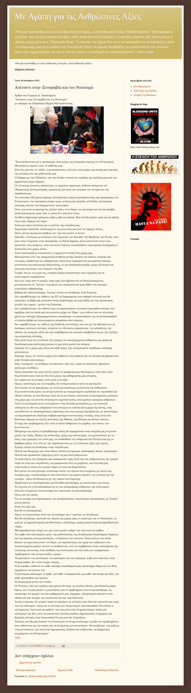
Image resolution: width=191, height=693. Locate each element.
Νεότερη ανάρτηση (25, 670)
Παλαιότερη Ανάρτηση (106, 670)
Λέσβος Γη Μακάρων (145, 95)
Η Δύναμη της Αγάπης (145, 90)
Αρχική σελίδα (65, 670)
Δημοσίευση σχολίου (30, 662)
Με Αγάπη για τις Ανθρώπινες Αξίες (78, 16)
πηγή (17, 637)
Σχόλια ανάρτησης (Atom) (42, 676)
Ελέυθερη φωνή (142, 86)
